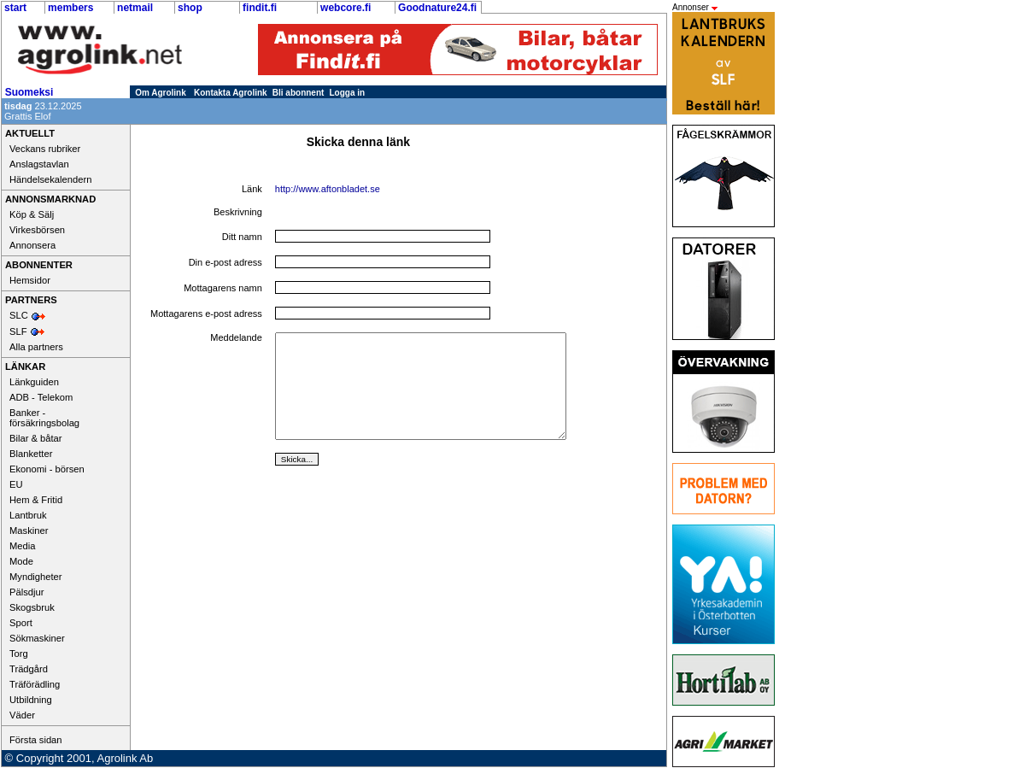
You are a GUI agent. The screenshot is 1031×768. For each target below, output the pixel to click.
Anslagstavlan (39, 164)
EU (16, 484)
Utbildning (30, 700)
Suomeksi (29, 92)
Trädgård (28, 669)
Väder (22, 715)
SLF (18, 331)
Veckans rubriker (44, 149)
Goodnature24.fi (437, 8)
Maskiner (28, 530)
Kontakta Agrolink (230, 92)
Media (22, 546)
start (15, 8)
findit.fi (260, 8)
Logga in (348, 92)
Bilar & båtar (35, 438)
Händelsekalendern (50, 179)
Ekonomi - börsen (47, 469)
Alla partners (36, 347)
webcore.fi (345, 8)
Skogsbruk (32, 607)
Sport (20, 623)
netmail (135, 8)
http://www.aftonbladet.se (327, 189)
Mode (21, 561)
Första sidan (35, 740)
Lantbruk (28, 515)
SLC (18, 315)
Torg (18, 653)
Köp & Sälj (31, 214)
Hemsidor (29, 280)
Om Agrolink (160, 92)
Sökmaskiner (37, 638)
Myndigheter (35, 577)
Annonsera (32, 245)
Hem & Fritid (35, 500)
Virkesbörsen (37, 230)
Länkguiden (34, 382)
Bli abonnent (298, 92)
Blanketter (30, 453)
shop (190, 8)
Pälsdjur (26, 592)
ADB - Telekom (41, 397)
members (70, 8)
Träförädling (34, 684)
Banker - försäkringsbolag (44, 417)
